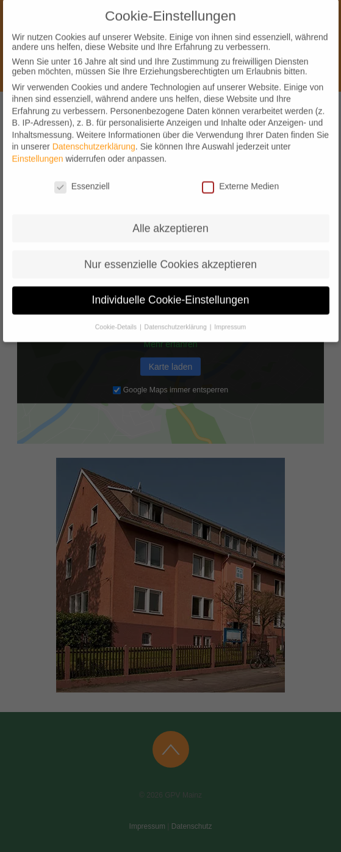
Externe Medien (240, 177)
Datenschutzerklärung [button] (176, 317)
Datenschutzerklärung (93, 137)
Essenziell (82, 177)
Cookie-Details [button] (116, 317)
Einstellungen (37, 150)
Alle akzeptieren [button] (170, 219)
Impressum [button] (229, 317)
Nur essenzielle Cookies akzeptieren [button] (170, 255)
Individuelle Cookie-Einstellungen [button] (170, 291)
